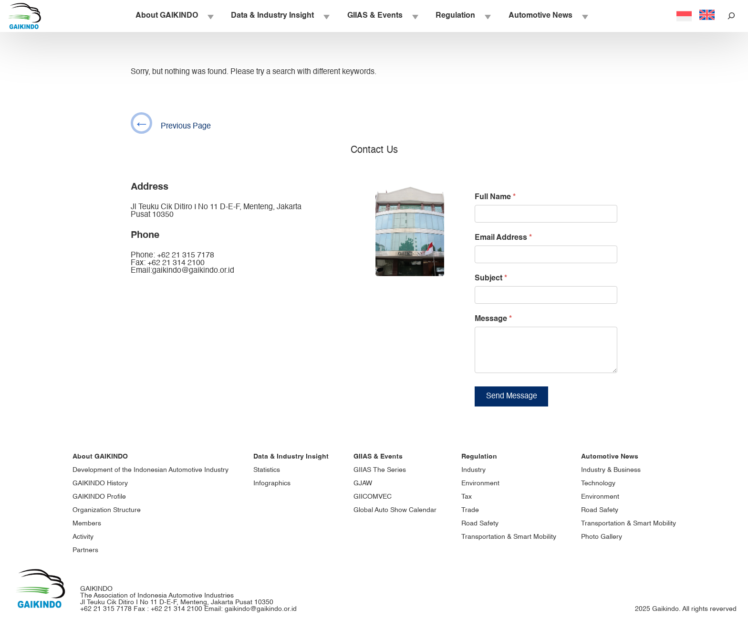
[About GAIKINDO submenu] (210, 16)
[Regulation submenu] (487, 16)
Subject (491, 278)
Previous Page (171, 123)
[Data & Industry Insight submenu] (325, 16)
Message (493, 319)
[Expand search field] (731, 16)
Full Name (495, 197)
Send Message (511, 403)
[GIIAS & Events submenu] (414, 16)
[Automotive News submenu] (584, 16)
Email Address (503, 238)
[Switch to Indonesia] (684, 17)
